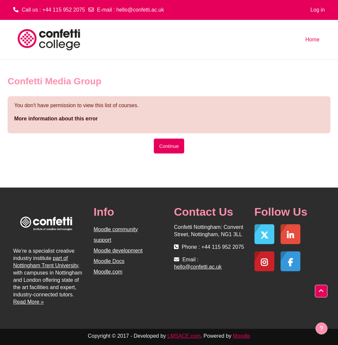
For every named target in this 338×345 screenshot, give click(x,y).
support (102, 240)
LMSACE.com (183, 336)
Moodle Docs (109, 261)
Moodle (241, 336)
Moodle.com (108, 272)
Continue (169, 146)
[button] (321, 291)
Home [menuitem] (312, 39)
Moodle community (116, 229)
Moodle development (118, 250)
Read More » (28, 302)
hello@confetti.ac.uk (140, 10)
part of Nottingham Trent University (45, 261)
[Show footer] (321, 328)
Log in (317, 10)
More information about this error (56, 118)
